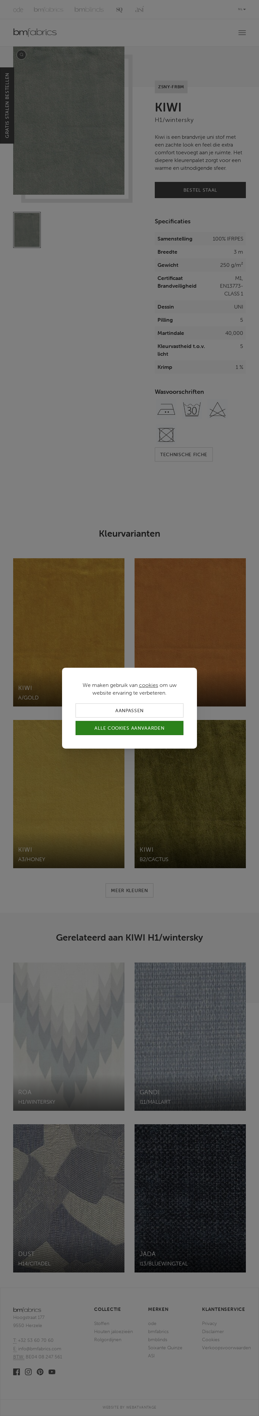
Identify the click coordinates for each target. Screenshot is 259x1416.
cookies (148, 684)
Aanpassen (129, 710)
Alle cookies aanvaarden (129, 728)
